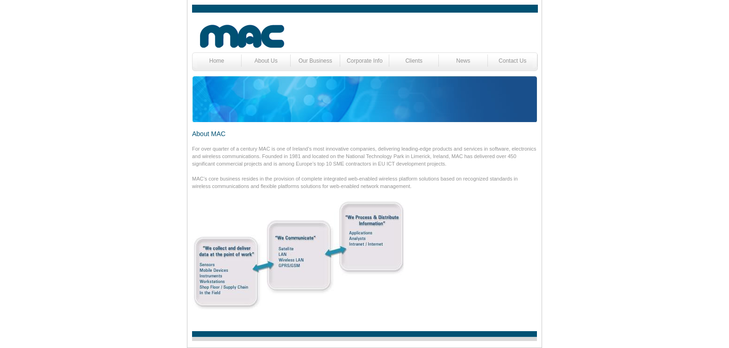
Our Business (315, 61)
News (463, 61)
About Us (266, 61)
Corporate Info (365, 61)
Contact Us (512, 61)
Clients (413, 61)
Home (216, 61)
